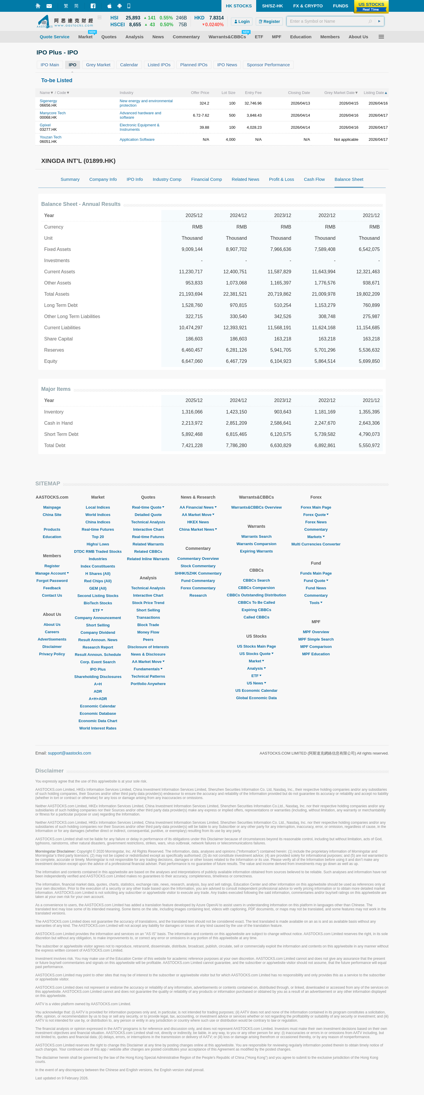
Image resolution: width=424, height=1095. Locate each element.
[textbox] (335, 21)
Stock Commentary (198, 566)
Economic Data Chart (98, 721)
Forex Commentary (198, 588)
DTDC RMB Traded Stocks (98, 551)
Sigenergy (48, 101)
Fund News (316, 588)
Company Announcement (98, 618)
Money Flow (148, 632)
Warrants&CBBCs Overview (256, 507)
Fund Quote (316, 580)
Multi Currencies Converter (316, 544)
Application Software (137, 139)
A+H (98, 684)
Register (52, 566)
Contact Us (52, 595)
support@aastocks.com (69, 753)
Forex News (316, 522)
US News (256, 683)
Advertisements (52, 639)
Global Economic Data (256, 698)
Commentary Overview (198, 558)
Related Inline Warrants (148, 559)
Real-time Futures (98, 529)
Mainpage (52, 507)
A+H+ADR (98, 699)
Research (198, 595)
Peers (148, 639)
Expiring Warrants (256, 551)
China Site (52, 514)
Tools (315, 603)
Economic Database (98, 713)
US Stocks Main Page (256, 646)
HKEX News (198, 522)
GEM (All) (98, 588)
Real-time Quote (148, 507)
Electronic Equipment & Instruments (140, 127)
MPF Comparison (316, 646)
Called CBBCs (256, 617)
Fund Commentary (198, 580)
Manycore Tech (53, 113)
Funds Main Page (316, 573)
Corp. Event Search (97, 662)
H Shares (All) (97, 573)
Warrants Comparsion (256, 544)
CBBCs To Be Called (256, 602)
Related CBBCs (148, 551)
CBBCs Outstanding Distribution (256, 595)
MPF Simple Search (316, 639)
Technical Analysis (148, 522)
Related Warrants (148, 544)
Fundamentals (148, 669)
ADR (98, 691)
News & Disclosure (148, 654)
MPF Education (316, 654)
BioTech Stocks (98, 603)
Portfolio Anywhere (148, 684)
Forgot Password (52, 580)
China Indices (97, 522)
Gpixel (45, 125)
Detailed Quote (148, 514)
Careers (52, 632)
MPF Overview (316, 632)
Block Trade (148, 625)
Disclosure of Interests (148, 647)
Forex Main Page (316, 507)
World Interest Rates (97, 728)
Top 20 (98, 537)
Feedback (52, 588)
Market (256, 661)
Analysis (256, 668)
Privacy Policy (52, 654)
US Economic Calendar (256, 690)
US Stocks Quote (256, 653)
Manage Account (52, 573)
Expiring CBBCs (256, 610)
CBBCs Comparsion (256, 587)
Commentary (315, 529)
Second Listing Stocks (97, 595)
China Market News (198, 529)
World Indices (97, 514)
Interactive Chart (148, 529)
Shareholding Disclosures (97, 676)
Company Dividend (98, 632)
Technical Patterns (148, 676)
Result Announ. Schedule (98, 654)
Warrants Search (256, 536)
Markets (316, 537)
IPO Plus (98, 669)
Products (52, 529)
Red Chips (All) (98, 581)
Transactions (148, 617)
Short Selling (98, 625)
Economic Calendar (98, 706)
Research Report (97, 647)
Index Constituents (98, 566)
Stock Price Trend (148, 603)
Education (52, 537)
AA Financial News (198, 507)
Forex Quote (316, 514)
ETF (98, 610)
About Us (52, 624)
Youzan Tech (51, 137)
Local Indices (98, 507)
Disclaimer (52, 646)
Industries (98, 559)
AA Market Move (148, 661)
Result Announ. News (97, 640)
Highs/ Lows (98, 544)
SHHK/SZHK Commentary (198, 573)
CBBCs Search (256, 580)
